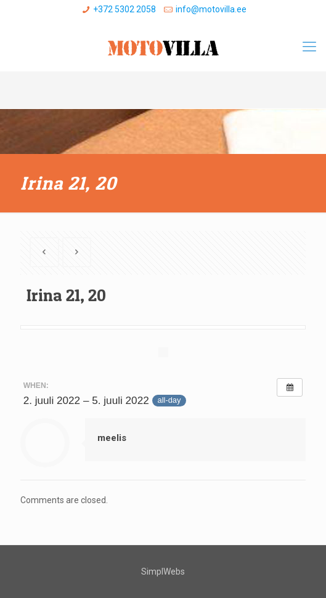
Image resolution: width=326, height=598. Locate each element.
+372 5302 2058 (124, 9)
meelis (111, 437)
